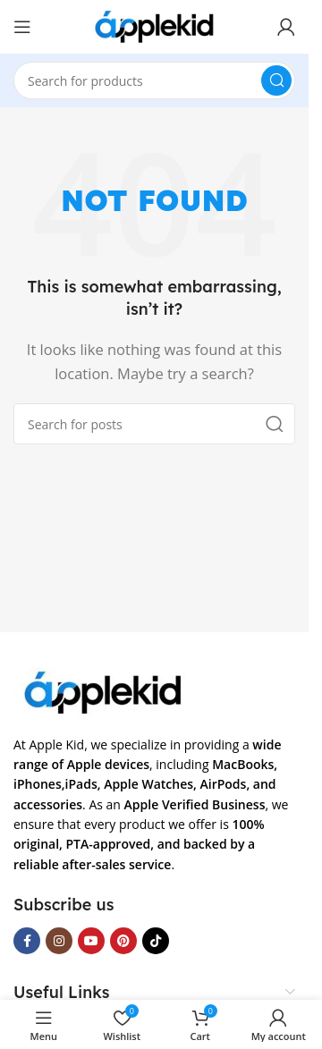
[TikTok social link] (155, 940)
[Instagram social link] (59, 940)
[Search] (154, 80)
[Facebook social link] (26, 940)
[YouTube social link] (91, 940)
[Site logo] (154, 25)
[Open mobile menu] (22, 27)
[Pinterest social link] (123, 940)
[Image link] (102, 690)
